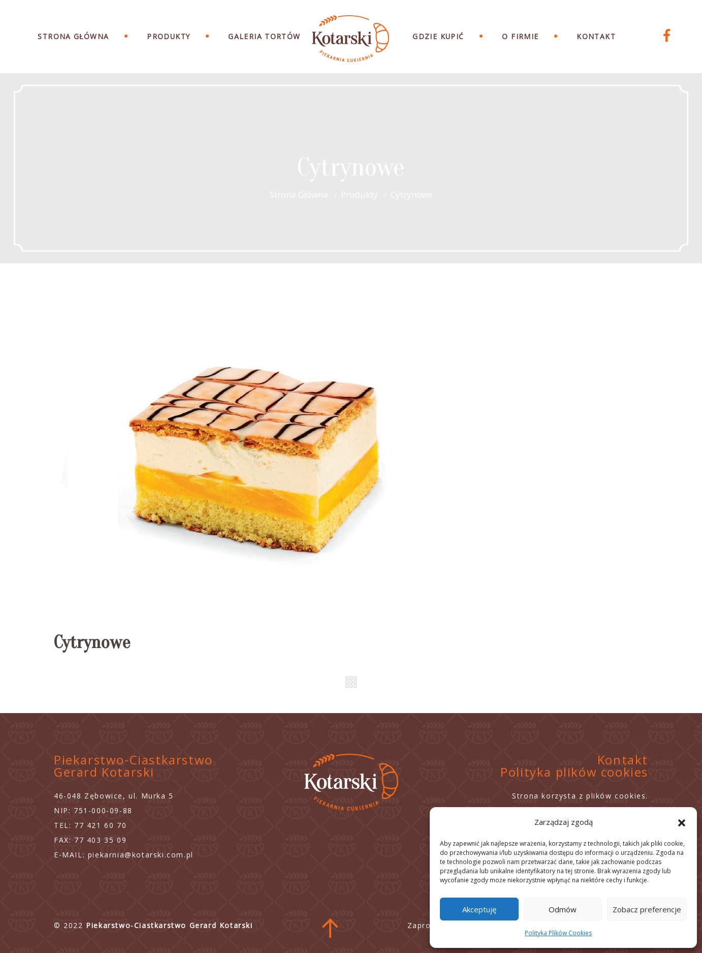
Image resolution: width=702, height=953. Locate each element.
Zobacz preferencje (647, 909)
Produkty (168, 36)
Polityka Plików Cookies (558, 933)
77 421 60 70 (100, 825)
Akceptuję (479, 909)
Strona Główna (73, 36)
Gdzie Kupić (438, 36)
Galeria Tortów (264, 36)
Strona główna (299, 194)
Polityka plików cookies (574, 771)
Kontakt (596, 36)
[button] (682, 822)
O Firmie (520, 36)
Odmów (563, 909)
